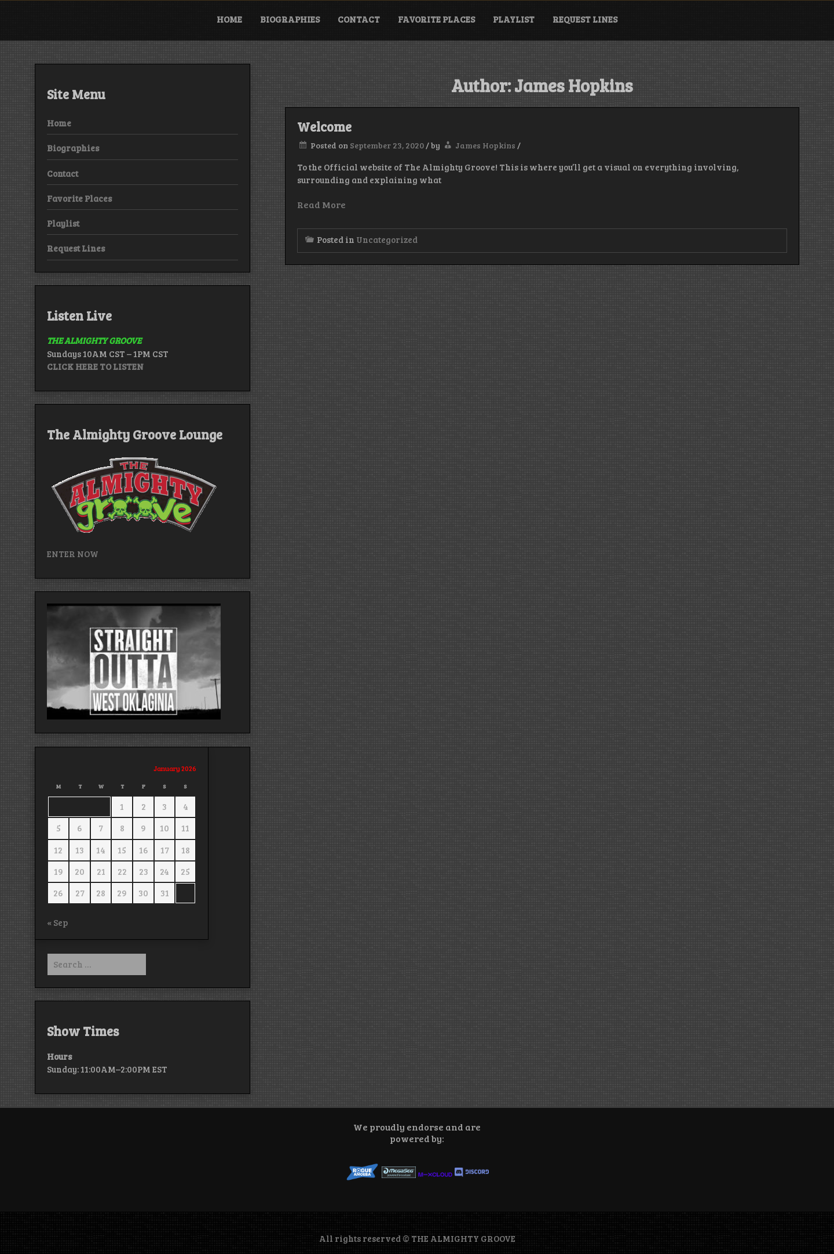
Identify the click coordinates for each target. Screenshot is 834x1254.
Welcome (324, 126)
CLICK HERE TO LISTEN (95, 366)
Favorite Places (436, 19)
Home (229, 19)
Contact (359, 19)
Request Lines (585, 19)
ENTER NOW (72, 553)
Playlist (514, 19)
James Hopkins (485, 145)
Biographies (290, 19)
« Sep (57, 922)
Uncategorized (387, 239)
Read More (321, 204)
